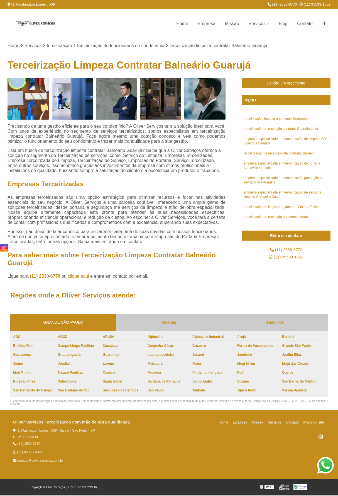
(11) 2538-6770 (282, 4)
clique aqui (78, 276)
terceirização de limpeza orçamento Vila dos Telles (281, 214)
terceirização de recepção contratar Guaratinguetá (281, 130)
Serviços (257, 23)
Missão (232, 23)
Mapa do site (314, 423)
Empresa (206, 23)
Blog (283, 23)
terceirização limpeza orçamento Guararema (277, 120)
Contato (305, 23)
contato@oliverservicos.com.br (38, 461)
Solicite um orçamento (286, 83)
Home (182, 23)
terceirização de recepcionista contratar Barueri (278, 156)
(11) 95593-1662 (315, 4)
